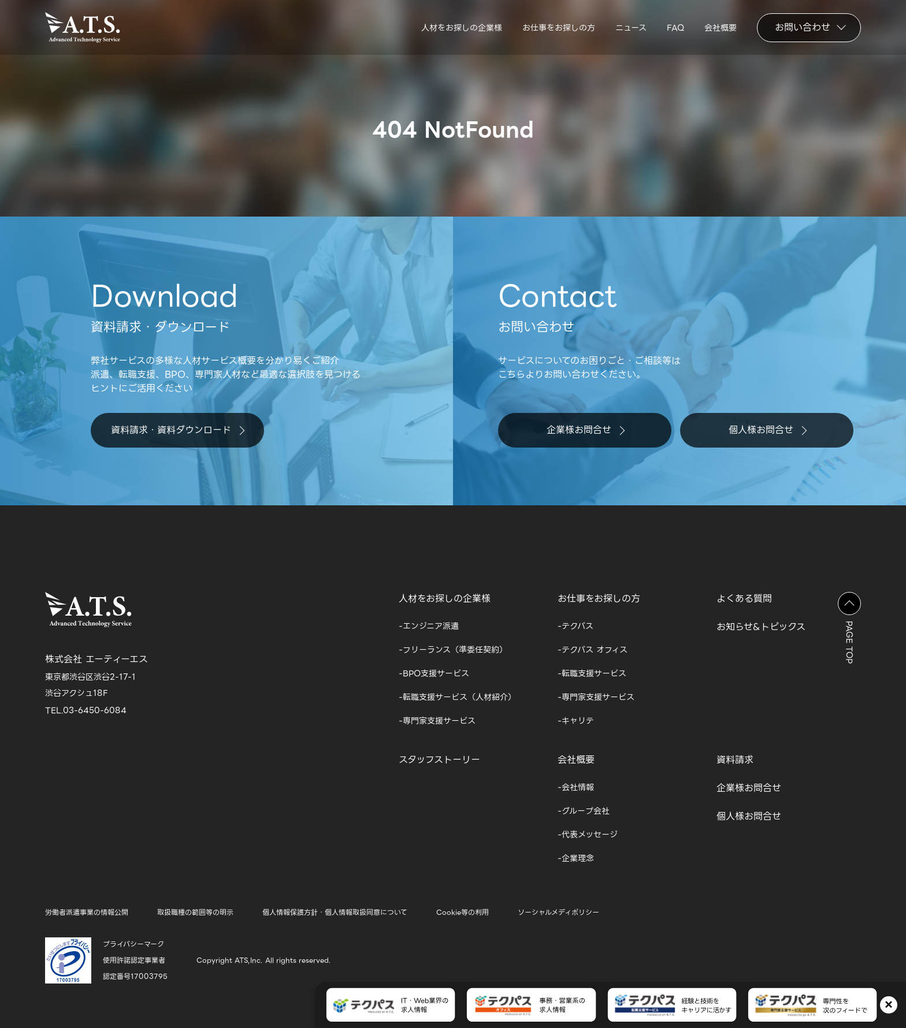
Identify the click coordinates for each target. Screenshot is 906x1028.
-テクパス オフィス (592, 649)
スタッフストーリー (439, 760)
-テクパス (575, 626)
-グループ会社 (584, 810)
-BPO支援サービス (434, 673)
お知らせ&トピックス (760, 627)
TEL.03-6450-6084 (86, 710)
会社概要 (720, 27)
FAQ (675, 27)
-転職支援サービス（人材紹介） (457, 697)
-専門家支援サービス (437, 720)
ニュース (631, 27)
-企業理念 (576, 858)
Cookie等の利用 (462, 912)
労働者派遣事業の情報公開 (86, 912)
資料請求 (734, 760)
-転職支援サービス (592, 673)
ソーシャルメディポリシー (558, 912)
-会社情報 (576, 787)
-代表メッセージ (588, 834)
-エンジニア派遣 (429, 626)
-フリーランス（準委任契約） (453, 649)
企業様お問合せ (586, 430)
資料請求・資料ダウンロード (177, 430)
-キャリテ (576, 720)
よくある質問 (744, 598)
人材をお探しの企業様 (461, 27)
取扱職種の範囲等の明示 (195, 912)
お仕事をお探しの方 (558, 27)
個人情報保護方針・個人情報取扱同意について (334, 912)
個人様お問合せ (768, 430)
